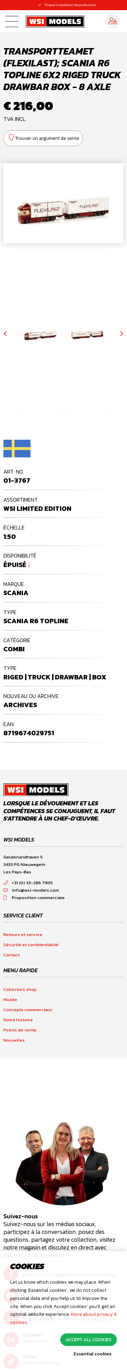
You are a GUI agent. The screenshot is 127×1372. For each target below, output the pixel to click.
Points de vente (20, 1030)
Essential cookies (92, 1353)
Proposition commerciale (34, 897)
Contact (11, 955)
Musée (10, 999)
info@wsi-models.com (31, 890)
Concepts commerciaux (27, 1009)
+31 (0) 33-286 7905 (28, 882)
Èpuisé (14, 565)
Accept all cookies (88, 1339)
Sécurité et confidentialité (31, 944)
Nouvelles (14, 1040)
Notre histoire (18, 1020)
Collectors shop (20, 989)
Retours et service (22, 934)
